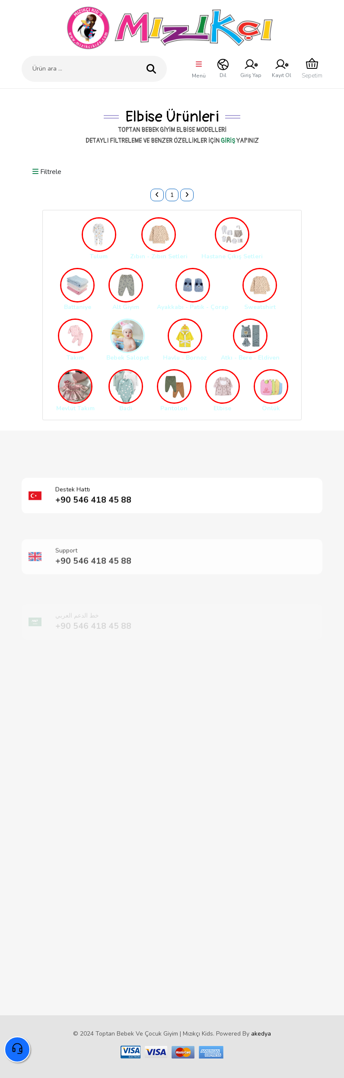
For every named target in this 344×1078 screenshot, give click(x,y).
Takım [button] (75, 358)
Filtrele (46, 172)
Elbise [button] (222, 408)
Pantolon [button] (174, 408)
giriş (228, 141)
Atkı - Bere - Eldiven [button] (250, 358)
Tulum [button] (99, 256)
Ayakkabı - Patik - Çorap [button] (193, 307)
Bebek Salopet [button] (127, 358)
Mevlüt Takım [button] (75, 408)
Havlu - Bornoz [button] (185, 358)
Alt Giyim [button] (125, 307)
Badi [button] (125, 408)
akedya (261, 1034)
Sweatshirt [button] (260, 307)
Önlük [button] (271, 408)
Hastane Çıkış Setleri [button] (232, 256)
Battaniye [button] (77, 307)
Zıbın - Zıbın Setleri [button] (159, 256)
